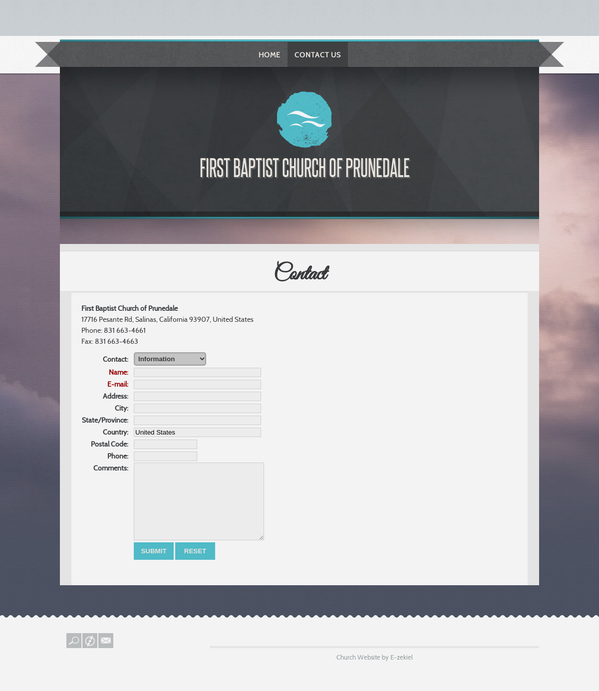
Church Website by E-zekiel (374, 672)
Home (270, 54)
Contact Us (318, 54)
